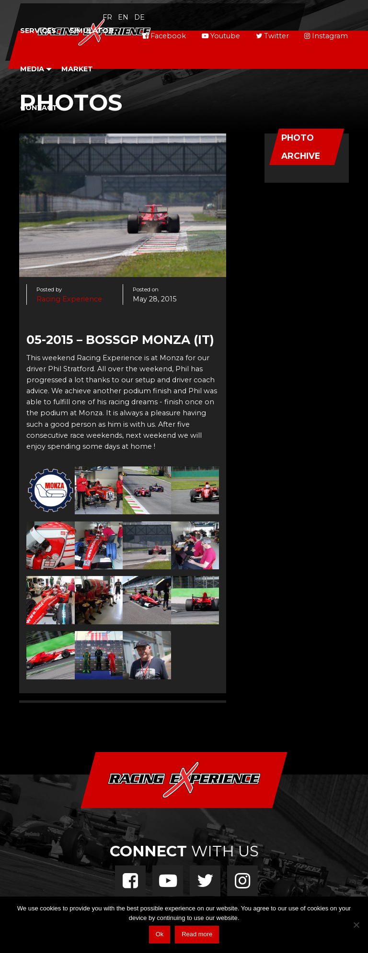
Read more (197, 934)
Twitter (272, 36)
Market (77, 69)
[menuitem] (38, 30)
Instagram (326, 36)
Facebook (164, 36)
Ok (160, 934)
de (139, 17)
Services (38, 30)
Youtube (221, 36)
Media (32, 69)
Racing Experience (69, 299)
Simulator (91, 30)
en (123, 17)
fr (107, 17)
